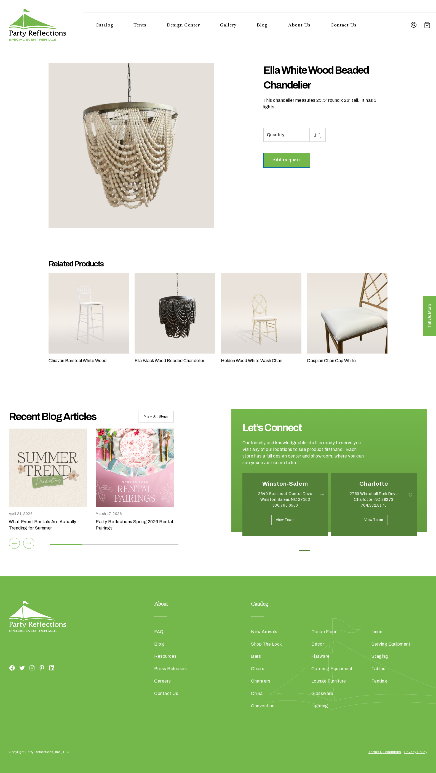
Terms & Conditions (384, 752)
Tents (139, 25)
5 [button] (354, 550)
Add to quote (286, 160)
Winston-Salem (285, 484)
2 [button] (316, 550)
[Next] (28, 543)
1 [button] (304, 550)
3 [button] (329, 550)
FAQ (159, 631)
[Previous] (14, 543)
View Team (285, 520)
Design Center (183, 25)
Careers (162, 681)
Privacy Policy (415, 752)
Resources (165, 656)
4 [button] (341, 550)
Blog (262, 25)
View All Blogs (156, 416)
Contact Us (343, 25)
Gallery (228, 25)
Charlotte (373, 484)
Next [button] (262, 544)
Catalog (104, 25)
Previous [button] (246, 544)
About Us (299, 25)
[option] (285, 508)
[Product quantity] (317, 135)
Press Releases (170, 668)
